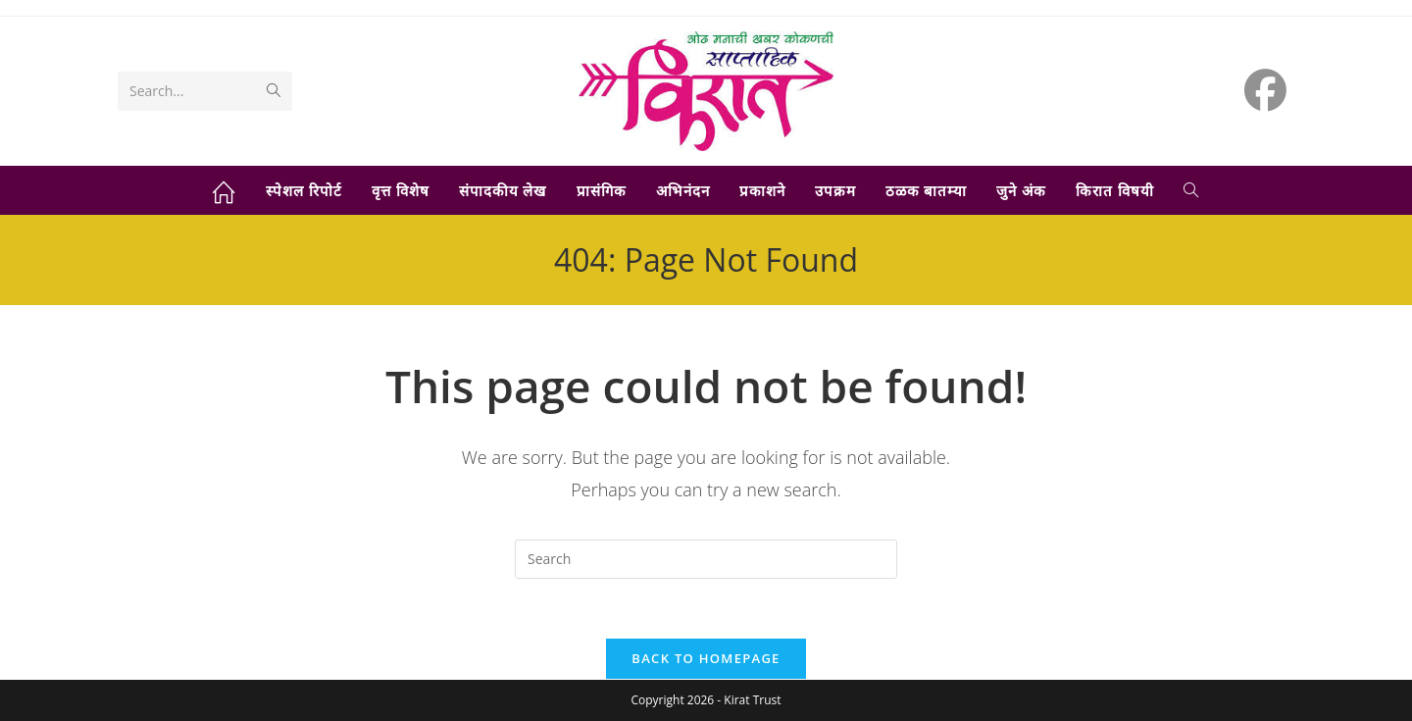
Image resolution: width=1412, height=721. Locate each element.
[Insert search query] (706, 559)
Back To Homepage (705, 658)
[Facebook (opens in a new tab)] (1265, 90)
